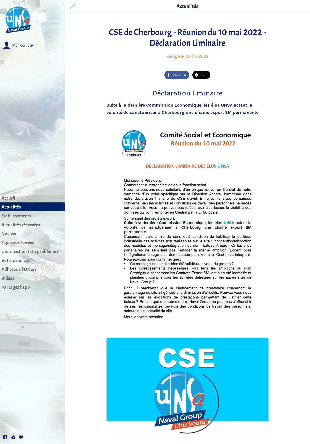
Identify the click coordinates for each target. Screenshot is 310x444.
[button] (18, 45)
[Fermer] (72, 6)
